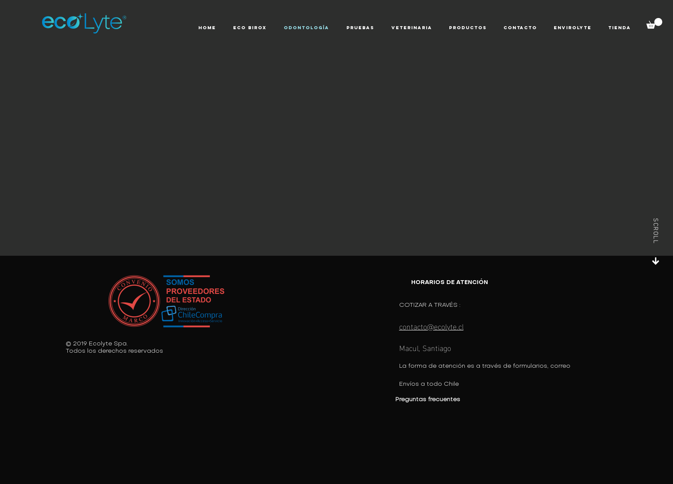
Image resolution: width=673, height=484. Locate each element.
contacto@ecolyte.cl (431, 326)
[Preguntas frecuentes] (453, 400)
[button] (249, 28)
